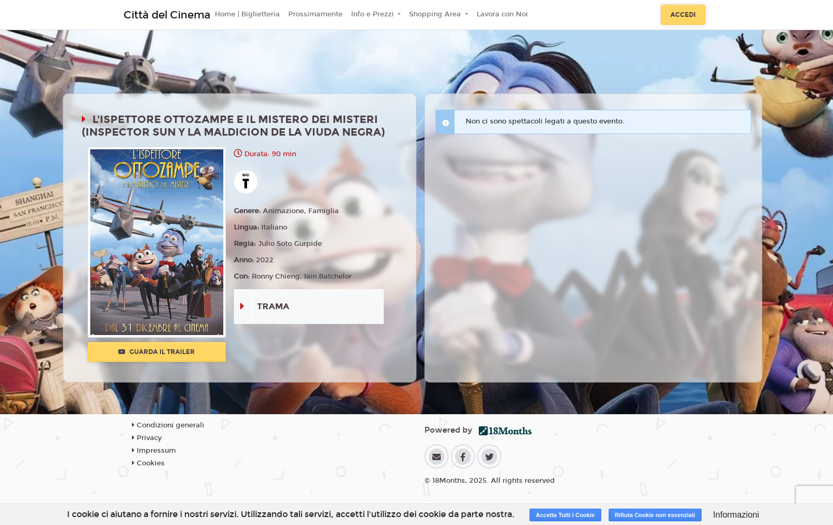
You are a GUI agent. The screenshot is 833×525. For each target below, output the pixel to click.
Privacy (147, 438)
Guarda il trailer (156, 352)
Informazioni (736, 514)
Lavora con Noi (502, 14)
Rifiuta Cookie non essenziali (655, 515)
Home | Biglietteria (247, 14)
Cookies (148, 463)
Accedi (683, 14)
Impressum (154, 450)
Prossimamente (315, 14)
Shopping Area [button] (436, 14)
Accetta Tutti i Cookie (565, 515)
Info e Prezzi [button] (373, 14)
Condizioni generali (168, 425)
